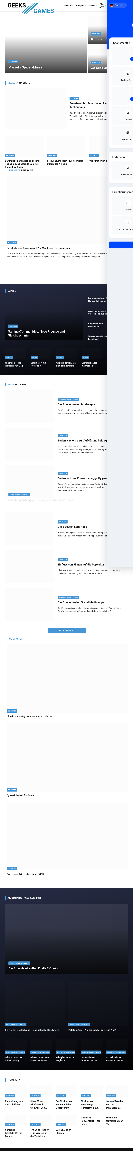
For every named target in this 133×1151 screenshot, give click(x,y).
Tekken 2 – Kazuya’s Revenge (117, 367)
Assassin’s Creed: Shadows (106, 67)
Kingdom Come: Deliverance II (95, 326)
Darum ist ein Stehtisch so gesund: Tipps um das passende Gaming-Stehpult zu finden (22, 164)
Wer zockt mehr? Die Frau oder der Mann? (66, 367)
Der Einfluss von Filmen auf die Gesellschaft (64, 1107)
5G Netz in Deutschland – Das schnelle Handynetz (32, 1033)
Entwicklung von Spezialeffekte (14, 1106)
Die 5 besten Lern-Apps (72, 530)
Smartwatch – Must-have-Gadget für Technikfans (93, 105)
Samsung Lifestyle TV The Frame (13, 1136)
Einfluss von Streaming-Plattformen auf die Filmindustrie (90, 1108)
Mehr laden (66, 633)
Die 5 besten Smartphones (106, 39)
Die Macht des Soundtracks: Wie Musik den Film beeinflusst (39, 248)
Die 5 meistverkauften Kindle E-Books (34, 971)
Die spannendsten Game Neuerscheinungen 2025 (99, 299)
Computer (67, 6)
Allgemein (12, 242)
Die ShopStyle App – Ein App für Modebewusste (44, 503)
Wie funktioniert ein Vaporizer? (105, 161)
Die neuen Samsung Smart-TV (115, 1124)
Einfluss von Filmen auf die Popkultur (81, 567)
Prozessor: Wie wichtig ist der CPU (25, 877)
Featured (13, 61)
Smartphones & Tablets (68, 402)
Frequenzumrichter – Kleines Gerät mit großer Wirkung (65, 162)
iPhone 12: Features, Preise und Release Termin (40, 1062)
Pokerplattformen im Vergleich (65, 1062)
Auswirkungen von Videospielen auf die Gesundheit (97, 313)
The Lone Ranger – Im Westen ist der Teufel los (39, 1136)
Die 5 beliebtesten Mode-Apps (77, 407)
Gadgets (80, 6)
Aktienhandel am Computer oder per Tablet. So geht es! (115, 1062)
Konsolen (113, 6)
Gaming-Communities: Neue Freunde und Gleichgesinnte (39, 333)
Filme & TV (102, 5)
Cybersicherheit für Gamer (21, 798)
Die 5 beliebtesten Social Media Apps (81, 605)
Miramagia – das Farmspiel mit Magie (14, 367)
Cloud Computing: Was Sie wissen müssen (29, 719)
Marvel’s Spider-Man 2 (26, 67)
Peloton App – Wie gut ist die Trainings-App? (92, 1033)
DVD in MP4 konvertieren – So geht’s (90, 1124)
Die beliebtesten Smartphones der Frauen (89, 1062)
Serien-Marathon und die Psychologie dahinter (115, 1108)
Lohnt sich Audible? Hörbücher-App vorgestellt (14, 1062)
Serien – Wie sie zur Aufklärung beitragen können (89, 443)
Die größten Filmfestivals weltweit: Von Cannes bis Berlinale (37, 1108)
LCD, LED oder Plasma (63, 1134)
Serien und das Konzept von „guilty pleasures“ (86, 481)
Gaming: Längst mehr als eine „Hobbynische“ (89, 367)
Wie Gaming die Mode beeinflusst (98, 340)
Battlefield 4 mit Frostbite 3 (38, 367)
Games (92, 6)
